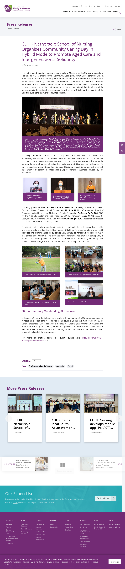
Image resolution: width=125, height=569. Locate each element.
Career (100, 6)
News (16, 29)
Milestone (37, 361)
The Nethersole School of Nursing (40, 366)
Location (108, 6)
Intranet (118, 6)
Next (117, 418)
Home (9, 29)
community (60, 366)
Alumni (70, 366)
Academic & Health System (83, 6)
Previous (7, 418)
